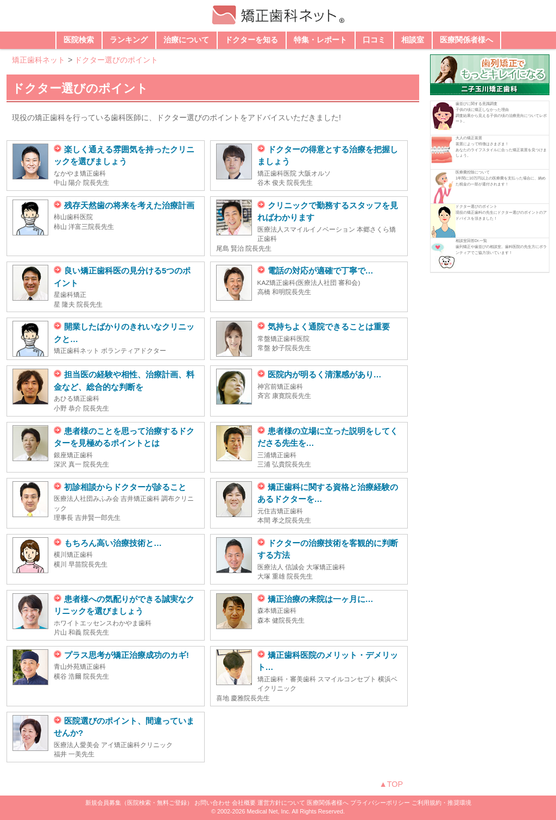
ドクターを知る (251, 39)
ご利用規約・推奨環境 (441, 802)
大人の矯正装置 (469, 137)
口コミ (374, 39)
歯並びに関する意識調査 (476, 103)
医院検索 (79, 39)
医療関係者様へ (466, 39)
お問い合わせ (212, 802)
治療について (186, 39)
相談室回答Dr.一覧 (471, 240)
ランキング (129, 39)
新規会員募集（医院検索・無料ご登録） (139, 802)
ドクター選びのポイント (116, 59)
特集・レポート (320, 39)
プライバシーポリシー (380, 802)
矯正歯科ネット (38, 59)
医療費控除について (473, 172)
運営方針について (281, 802)
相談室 (412, 39)
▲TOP (391, 784)
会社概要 (244, 802)
